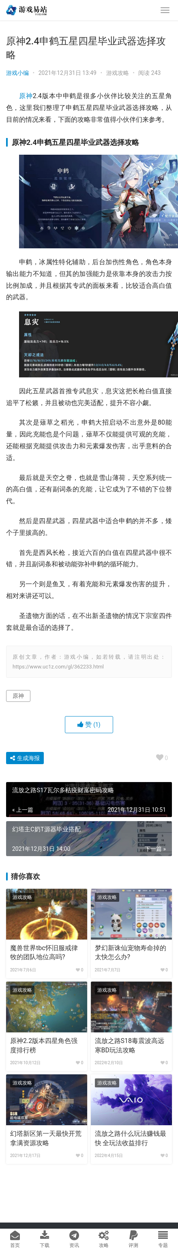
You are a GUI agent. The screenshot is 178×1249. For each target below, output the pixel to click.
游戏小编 (17, 73)
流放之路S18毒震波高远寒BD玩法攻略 (129, 1045)
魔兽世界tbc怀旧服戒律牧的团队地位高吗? (44, 952)
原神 (26, 96)
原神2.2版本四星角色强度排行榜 (43, 1045)
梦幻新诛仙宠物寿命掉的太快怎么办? (130, 952)
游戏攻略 (117, 73)
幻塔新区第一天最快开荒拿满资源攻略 (45, 1138)
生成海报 (25, 758)
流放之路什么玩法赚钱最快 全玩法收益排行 (130, 1138)
